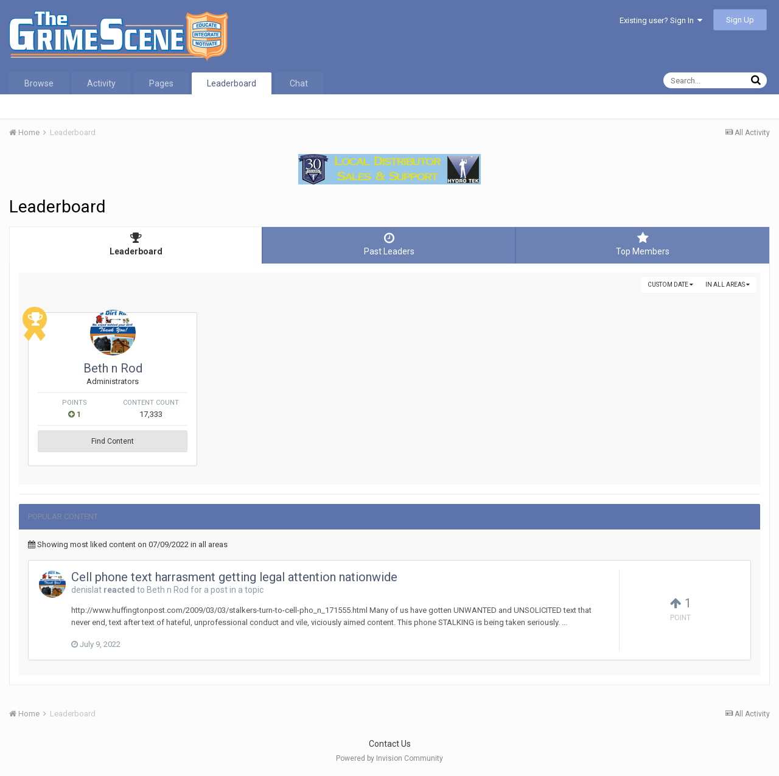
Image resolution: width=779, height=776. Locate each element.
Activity (101, 83)
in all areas (727, 284)
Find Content (112, 441)
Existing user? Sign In (661, 20)
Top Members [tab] (642, 244)
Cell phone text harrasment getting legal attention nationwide (234, 577)
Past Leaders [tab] (389, 244)
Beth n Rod (112, 368)
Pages (161, 83)
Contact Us (390, 744)
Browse (39, 83)
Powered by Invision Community (389, 758)
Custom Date (670, 284)
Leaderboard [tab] (136, 244)
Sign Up (740, 19)
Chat (299, 83)
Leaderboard (231, 83)
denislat (86, 590)
